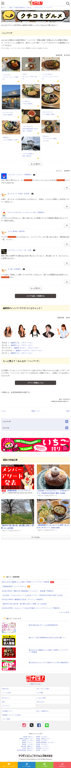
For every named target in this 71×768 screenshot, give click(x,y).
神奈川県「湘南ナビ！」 (28, 746)
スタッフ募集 (6, 719)
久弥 (24, 74)
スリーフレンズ (7, 112)
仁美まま (44, 136)
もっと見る (64, 612)
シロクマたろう (27, 126)
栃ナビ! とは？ (35, 684)
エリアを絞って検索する (35, 296)
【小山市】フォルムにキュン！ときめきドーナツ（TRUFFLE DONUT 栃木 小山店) (32, 595)
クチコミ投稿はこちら (35, 383)
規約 (3, 702)
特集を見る (62, 765)
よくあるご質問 (41, 698)
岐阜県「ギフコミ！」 (28, 742)
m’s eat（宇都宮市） (8, 114)
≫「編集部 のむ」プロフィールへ (20, 343)
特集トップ (35, 411)
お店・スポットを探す (9, 765)
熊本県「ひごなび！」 (42, 736)
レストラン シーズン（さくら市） (20, 250)
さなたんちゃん (46, 112)
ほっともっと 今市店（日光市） (19, 194)
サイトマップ (6, 706)
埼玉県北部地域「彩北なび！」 (26, 750)
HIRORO (5, 137)
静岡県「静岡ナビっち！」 (27, 738)
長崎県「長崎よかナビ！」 (44, 738)
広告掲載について (7, 711)
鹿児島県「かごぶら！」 (43, 748)
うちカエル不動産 (27, 153)
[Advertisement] (35, 557)
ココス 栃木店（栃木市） (17, 231)
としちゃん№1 (46, 74)
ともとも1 (5, 74)
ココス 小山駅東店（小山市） (10, 139)
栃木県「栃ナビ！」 (29, 736)
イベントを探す (27, 765)
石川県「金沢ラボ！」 (28, 748)
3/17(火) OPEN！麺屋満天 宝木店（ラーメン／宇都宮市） (23, 599)
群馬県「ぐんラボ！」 (28, 744)
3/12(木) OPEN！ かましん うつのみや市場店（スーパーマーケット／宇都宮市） (31, 608)
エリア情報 (44, 765)
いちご (3, 411)
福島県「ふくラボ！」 (28, 740)
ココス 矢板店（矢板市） (49, 114)
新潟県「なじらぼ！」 (42, 740)
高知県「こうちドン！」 (43, 750)
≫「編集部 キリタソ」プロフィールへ (25, 348)
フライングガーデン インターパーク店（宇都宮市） (27, 212)
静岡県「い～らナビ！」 (43, 746)
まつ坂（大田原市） (28, 103)
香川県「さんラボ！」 (42, 744)
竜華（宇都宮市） (27, 156)
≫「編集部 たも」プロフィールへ (20, 345)
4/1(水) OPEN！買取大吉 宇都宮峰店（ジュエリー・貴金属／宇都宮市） (28, 591)
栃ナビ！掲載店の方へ (43, 711)
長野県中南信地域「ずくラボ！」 (45, 742)
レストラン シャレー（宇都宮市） (20, 175)
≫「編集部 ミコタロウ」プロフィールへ (27, 350)
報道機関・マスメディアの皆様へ (11, 715)
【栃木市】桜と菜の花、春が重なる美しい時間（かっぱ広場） (24, 604)
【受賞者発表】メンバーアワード (18, 491)
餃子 (68, 411)
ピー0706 (25, 101)
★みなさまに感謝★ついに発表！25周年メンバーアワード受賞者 (25, 582)
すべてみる (35, 537)
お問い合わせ (40, 702)
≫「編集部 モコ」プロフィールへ (20, 353)
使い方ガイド (6, 698)
